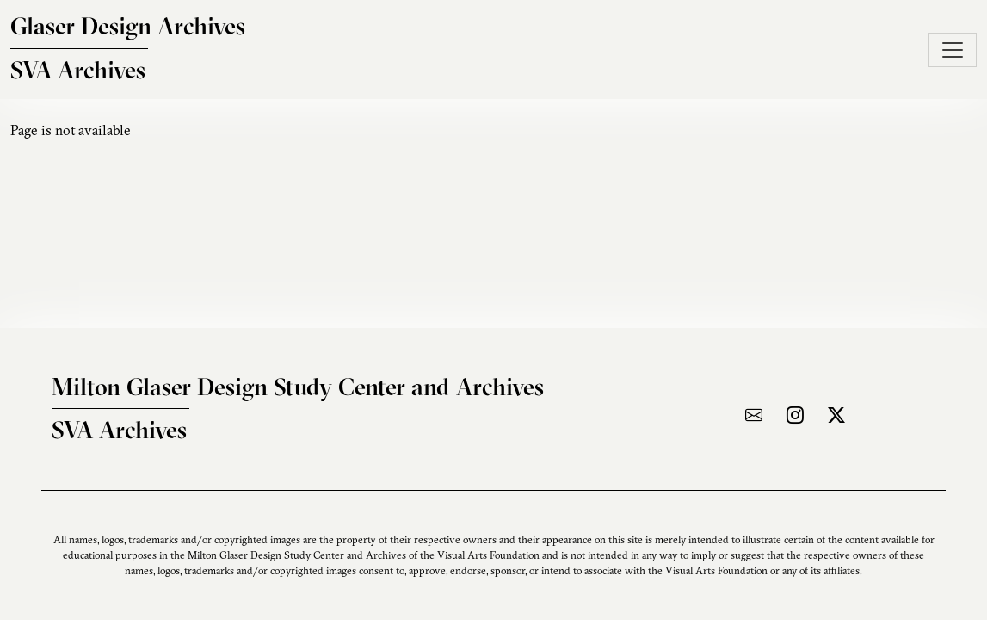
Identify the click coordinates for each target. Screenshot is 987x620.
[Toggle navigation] (952, 50)
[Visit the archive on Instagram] (795, 415)
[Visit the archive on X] (836, 415)
